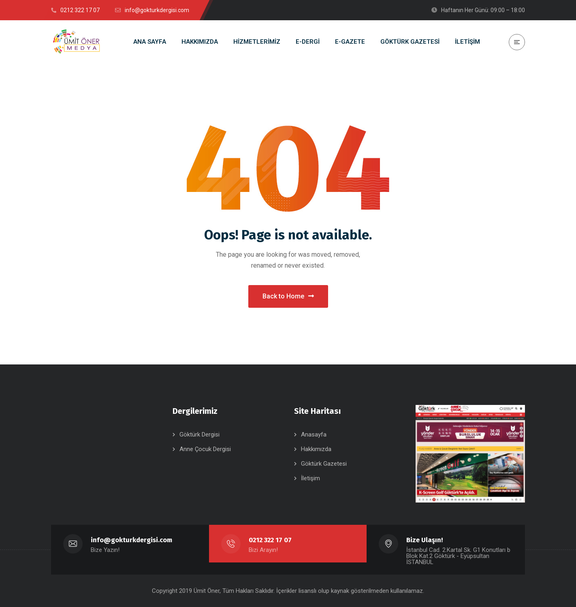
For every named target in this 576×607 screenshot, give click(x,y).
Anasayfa (313, 434)
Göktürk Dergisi (199, 434)
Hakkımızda (316, 449)
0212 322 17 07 (270, 540)
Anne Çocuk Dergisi (205, 449)
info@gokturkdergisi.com (131, 540)
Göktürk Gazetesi (324, 463)
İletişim (310, 478)
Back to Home (288, 296)
